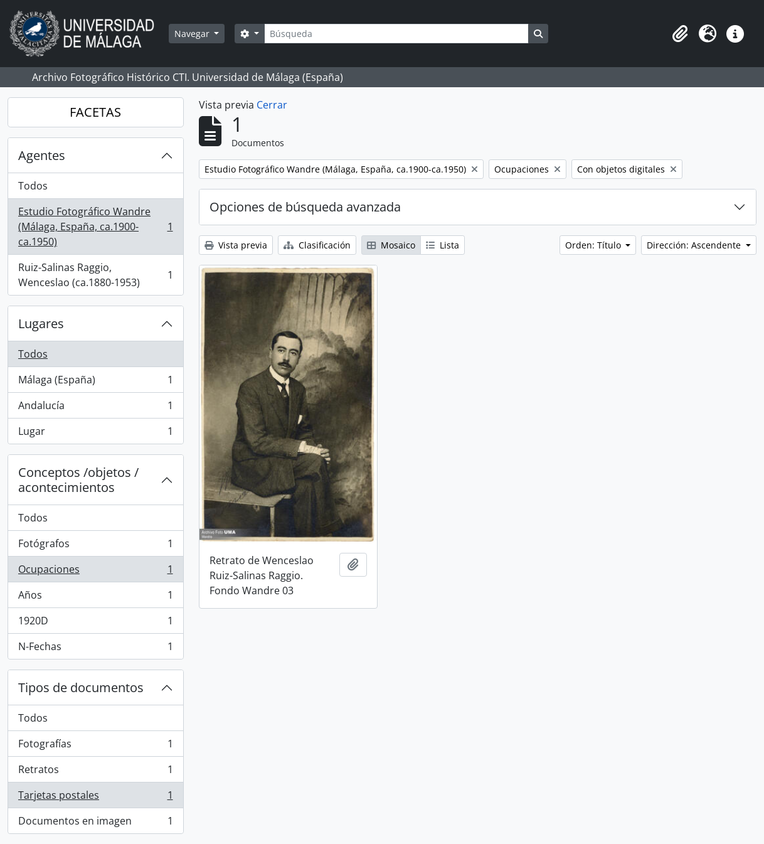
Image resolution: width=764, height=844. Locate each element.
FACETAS (95, 112)
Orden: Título (594, 245)
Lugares (41, 323)
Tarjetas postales (95, 798)
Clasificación (317, 245)
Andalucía (95, 408)
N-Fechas (95, 649)
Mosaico (391, 245)
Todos (33, 186)
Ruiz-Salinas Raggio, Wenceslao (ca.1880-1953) (95, 274)
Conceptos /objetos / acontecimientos (78, 480)
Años (95, 597)
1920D (95, 623)
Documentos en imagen (95, 823)
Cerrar (272, 105)
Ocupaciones (95, 572)
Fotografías (95, 746)
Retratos (95, 772)
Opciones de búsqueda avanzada (305, 206)
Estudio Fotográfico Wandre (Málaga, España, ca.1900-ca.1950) (95, 226)
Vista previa (235, 245)
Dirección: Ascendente (695, 245)
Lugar (95, 434)
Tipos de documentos (81, 687)
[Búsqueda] (396, 33)
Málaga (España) (95, 382)
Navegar (193, 34)
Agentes (41, 155)
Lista (442, 245)
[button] (680, 34)
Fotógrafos (95, 546)
